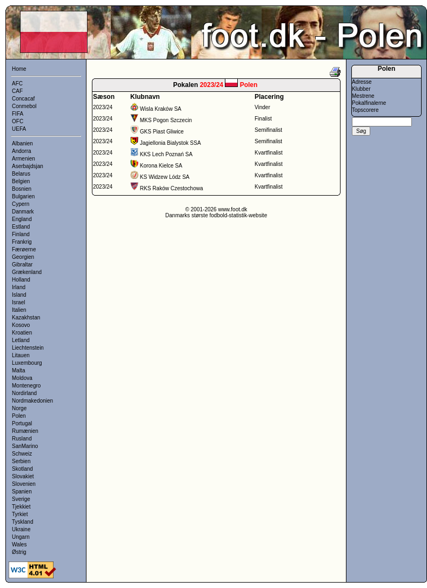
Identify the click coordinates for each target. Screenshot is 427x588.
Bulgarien (23, 196)
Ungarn (21, 537)
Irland (18, 287)
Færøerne (24, 249)
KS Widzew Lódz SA (165, 177)
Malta (18, 370)
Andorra (21, 151)
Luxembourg (27, 363)
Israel (18, 302)
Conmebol (24, 106)
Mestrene (363, 96)
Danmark (23, 212)
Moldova (22, 378)
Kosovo (21, 325)
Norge (19, 408)
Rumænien (25, 431)
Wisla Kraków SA (161, 109)
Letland (21, 340)
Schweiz (22, 454)
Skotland (22, 469)
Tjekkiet (21, 507)
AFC (17, 83)
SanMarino (25, 446)
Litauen (21, 355)
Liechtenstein (28, 348)
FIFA (17, 114)
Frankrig (22, 242)
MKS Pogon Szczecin (166, 120)
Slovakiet (23, 476)
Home (19, 69)
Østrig (19, 552)
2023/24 (102, 107)
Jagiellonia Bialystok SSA (170, 143)
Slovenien (24, 484)
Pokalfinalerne (369, 103)
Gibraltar (22, 265)
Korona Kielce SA (161, 166)
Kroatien (22, 333)
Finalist (263, 119)
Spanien (22, 492)
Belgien (21, 181)
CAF (17, 91)
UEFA (19, 129)
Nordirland (24, 393)
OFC (17, 121)
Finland (21, 234)
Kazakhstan (26, 317)
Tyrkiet (20, 514)
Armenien (23, 159)
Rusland (22, 439)
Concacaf (23, 99)
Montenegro (26, 386)
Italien (19, 310)
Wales (19, 544)
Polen (19, 416)
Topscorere (365, 110)
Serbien (21, 461)
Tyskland (22, 522)
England (22, 219)
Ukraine (21, 529)
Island (19, 295)
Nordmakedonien (32, 401)
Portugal (22, 423)
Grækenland (27, 272)
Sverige (21, 499)
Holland (21, 280)
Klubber (361, 89)
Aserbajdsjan (27, 166)
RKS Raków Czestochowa (171, 188)
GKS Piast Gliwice (162, 132)
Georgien (23, 257)
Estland (21, 227)
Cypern (20, 204)
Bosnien (21, 189)
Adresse (362, 82)
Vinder (262, 107)
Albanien (22, 143)
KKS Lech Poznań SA (166, 154)
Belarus (21, 174)
